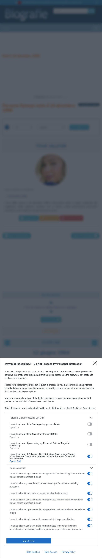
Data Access (51, 552)
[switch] (89, 424)
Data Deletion (33, 552)
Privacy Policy (68, 552)
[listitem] (51, 417)
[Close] (96, 364)
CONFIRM (29, 541)
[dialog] (51, 458)
